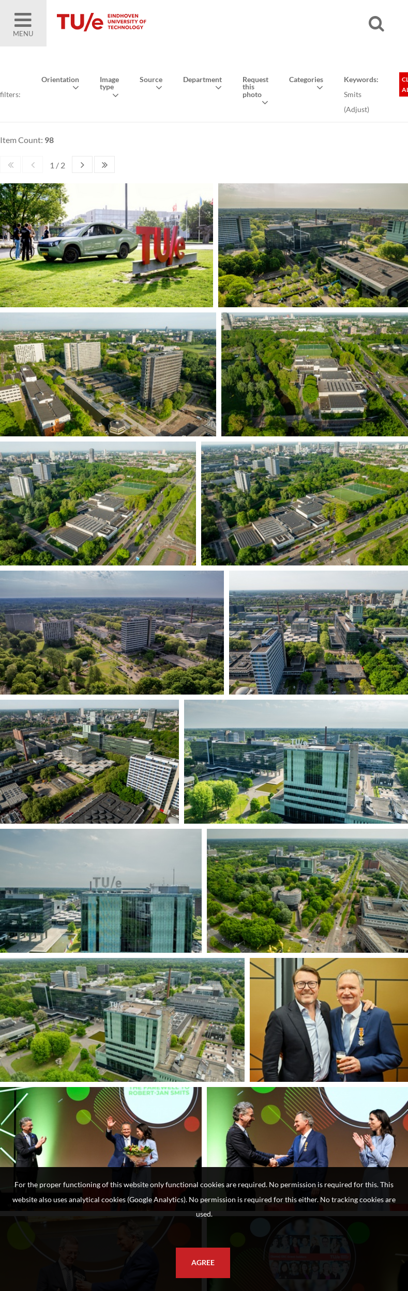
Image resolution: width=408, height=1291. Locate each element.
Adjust (356, 109)
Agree (203, 1262)
